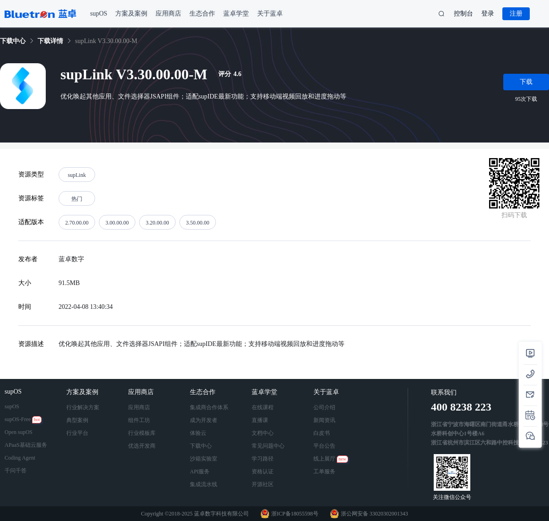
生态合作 (203, 392)
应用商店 (142, 392)
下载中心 (13, 41)
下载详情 (50, 41)
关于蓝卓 (327, 392)
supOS (14, 391)
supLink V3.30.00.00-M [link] (106, 41)
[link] (13, 41)
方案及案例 (83, 392)
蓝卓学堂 (265, 392)
